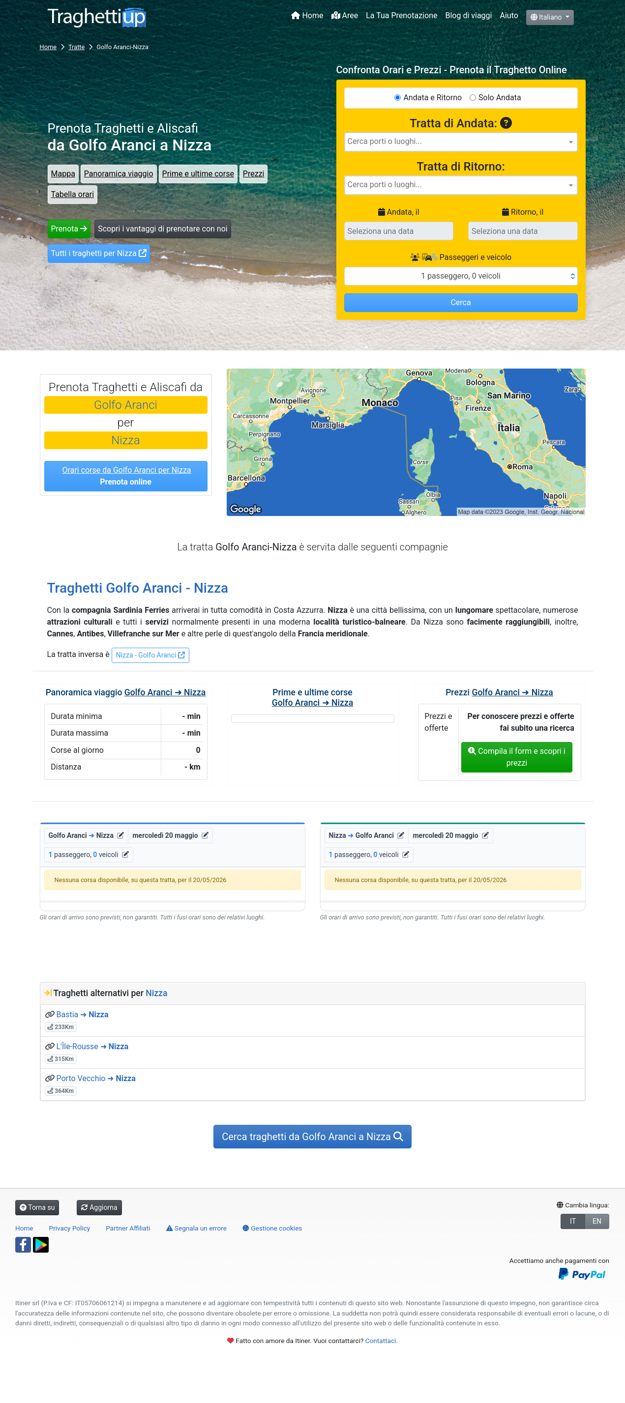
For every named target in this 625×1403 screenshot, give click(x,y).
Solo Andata (499, 97)
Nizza (125, 440)
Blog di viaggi (468, 15)
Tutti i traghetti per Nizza (99, 253)
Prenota (69, 228)
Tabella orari (72, 194)
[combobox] (461, 142)
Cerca (460, 302)
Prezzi (254, 173)
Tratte (76, 47)
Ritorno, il (522, 212)
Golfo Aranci (125, 405)
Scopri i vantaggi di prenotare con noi (162, 228)
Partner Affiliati (128, 1228)
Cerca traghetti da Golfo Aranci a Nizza (312, 1137)
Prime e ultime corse (198, 173)
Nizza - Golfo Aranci (150, 655)
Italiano (547, 17)
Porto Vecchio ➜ (95, 1078)
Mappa (63, 173)
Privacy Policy (69, 1228)
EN (597, 1221)
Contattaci (380, 1341)
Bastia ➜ (82, 1014)
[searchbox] (461, 141)
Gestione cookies (272, 1228)
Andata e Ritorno (432, 97)
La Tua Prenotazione (401, 15)
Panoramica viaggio (118, 173)
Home (307, 15)
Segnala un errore (196, 1228)
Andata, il (398, 212)
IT (573, 1221)
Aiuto (509, 15)
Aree (344, 15)
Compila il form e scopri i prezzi (516, 757)
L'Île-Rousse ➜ (92, 1046)
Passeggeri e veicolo (460, 257)
